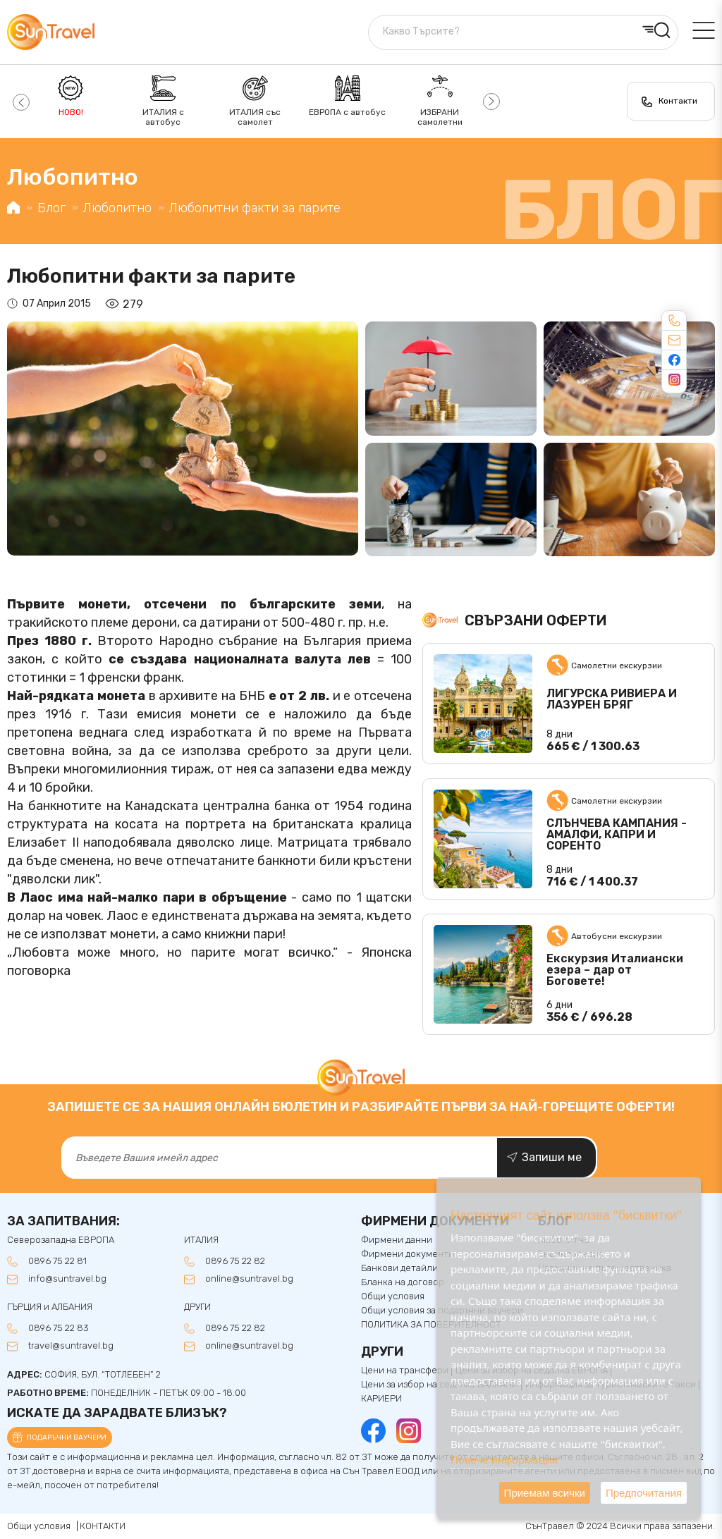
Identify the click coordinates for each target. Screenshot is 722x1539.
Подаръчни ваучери (66, 1437)
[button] (19, 101)
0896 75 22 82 (235, 1261)
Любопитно (117, 208)
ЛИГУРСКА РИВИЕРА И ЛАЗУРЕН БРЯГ (611, 699)
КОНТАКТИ (103, 1526)
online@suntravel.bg (249, 1279)
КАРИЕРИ (381, 1399)
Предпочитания (644, 1493)
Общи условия (39, 1526)
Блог (51, 208)
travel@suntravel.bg (71, 1346)
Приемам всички (544, 1493)
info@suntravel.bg (67, 1279)
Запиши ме (552, 1157)
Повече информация (504, 1459)
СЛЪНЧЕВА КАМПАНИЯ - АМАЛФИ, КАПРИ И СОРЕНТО (616, 835)
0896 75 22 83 (58, 1328)
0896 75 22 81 (57, 1261)
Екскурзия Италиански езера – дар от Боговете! (614, 970)
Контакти (678, 101)
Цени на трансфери (404, 1370)
